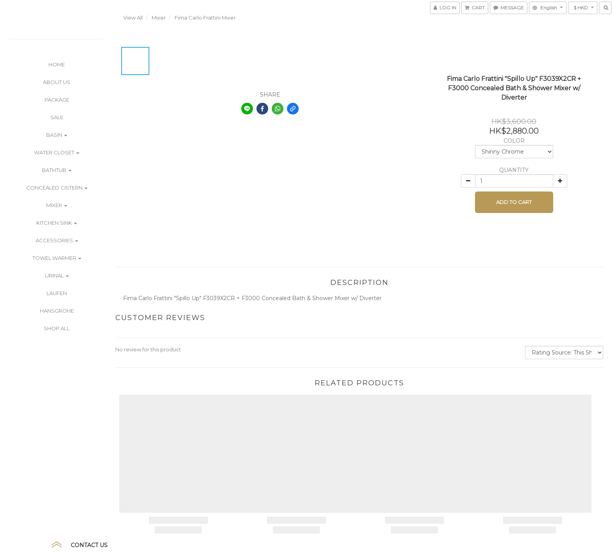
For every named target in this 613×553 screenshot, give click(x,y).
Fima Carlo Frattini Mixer (205, 17)
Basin (56, 135)
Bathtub (57, 170)
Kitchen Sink (56, 223)
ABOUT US (56, 82)
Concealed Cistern (57, 187)
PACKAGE (57, 100)
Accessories (57, 240)
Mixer (56, 205)
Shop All (57, 328)
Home (56, 64)
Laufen (57, 293)
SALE (56, 117)
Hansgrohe (57, 311)
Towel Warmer (56, 258)
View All (133, 17)
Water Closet (56, 152)
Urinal (57, 275)
